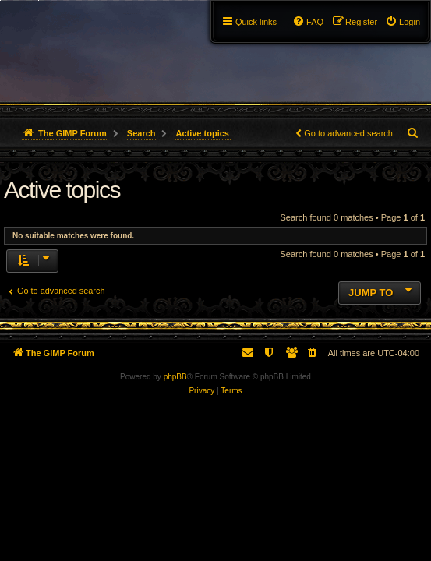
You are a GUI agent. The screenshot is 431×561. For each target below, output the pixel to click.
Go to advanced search (348, 133)
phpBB (175, 376)
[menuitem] (402, 21)
